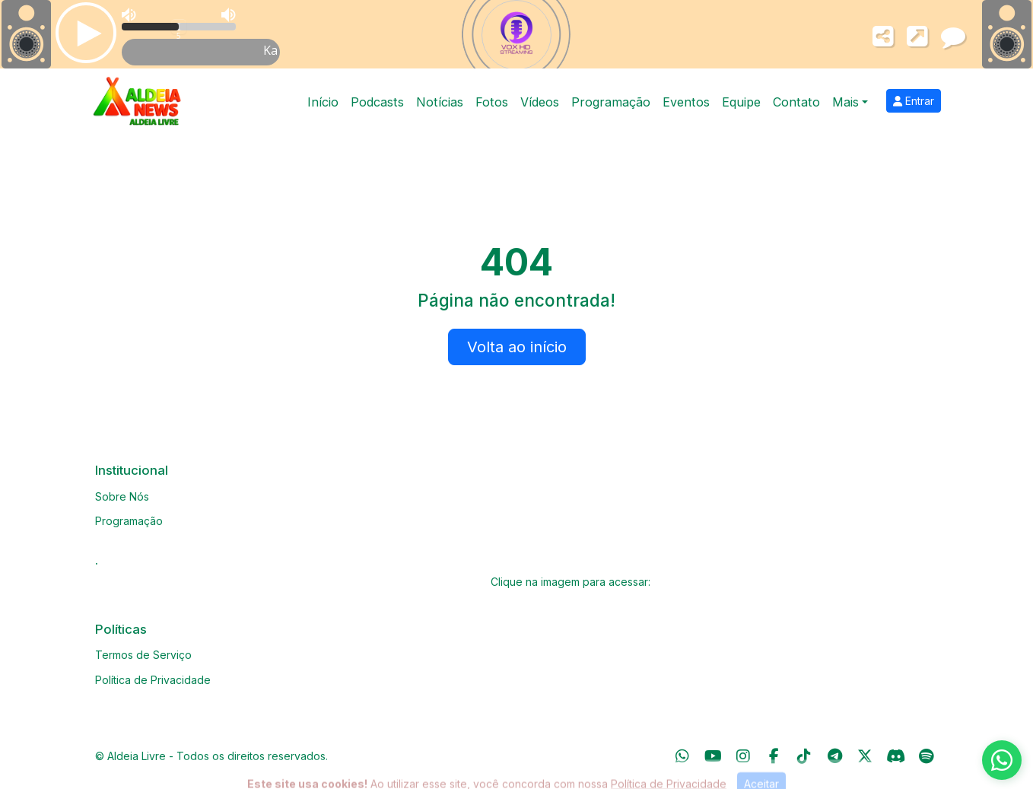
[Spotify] (926, 756)
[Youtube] (713, 756)
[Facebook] (774, 756)
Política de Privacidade (153, 679)
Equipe (741, 102)
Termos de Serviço (143, 654)
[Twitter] (864, 756)
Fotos (491, 102)
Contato (796, 102)
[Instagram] (743, 756)
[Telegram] (835, 756)
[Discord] (895, 756)
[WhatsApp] (682, 756)
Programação (610, 102)
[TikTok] (804, 756)
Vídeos (539, 102)
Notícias (439, 102)
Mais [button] (845, 102)
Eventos (686, 102)
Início (323, 102)
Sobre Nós (122, 496)
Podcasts (377, 102)
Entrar (913, 100)
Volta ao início (517, 347)
